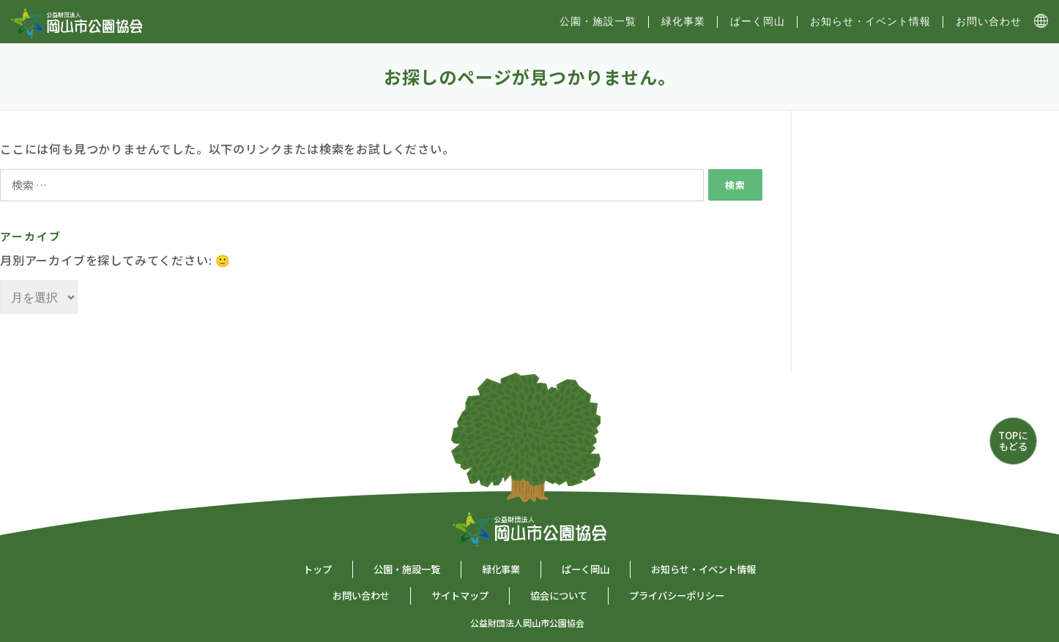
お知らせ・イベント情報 (870, 21)
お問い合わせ (989, 21)
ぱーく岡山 (757, 21)
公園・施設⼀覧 (598, 21)
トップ (317, 569)
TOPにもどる (1013, 440)
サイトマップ (459, 595)
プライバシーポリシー (676, 595)
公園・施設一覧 (407, 569)
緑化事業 (683, 21)
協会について (558, 595)
